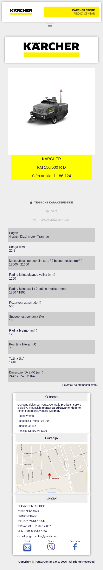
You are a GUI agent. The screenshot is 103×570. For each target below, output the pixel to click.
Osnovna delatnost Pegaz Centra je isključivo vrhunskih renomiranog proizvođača (49, 407)
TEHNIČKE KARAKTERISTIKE (53, 202)
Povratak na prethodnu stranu (80, 384)
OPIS (54, 211)
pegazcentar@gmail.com (41, 536)
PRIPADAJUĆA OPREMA (54, 219)
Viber (51, 546)
